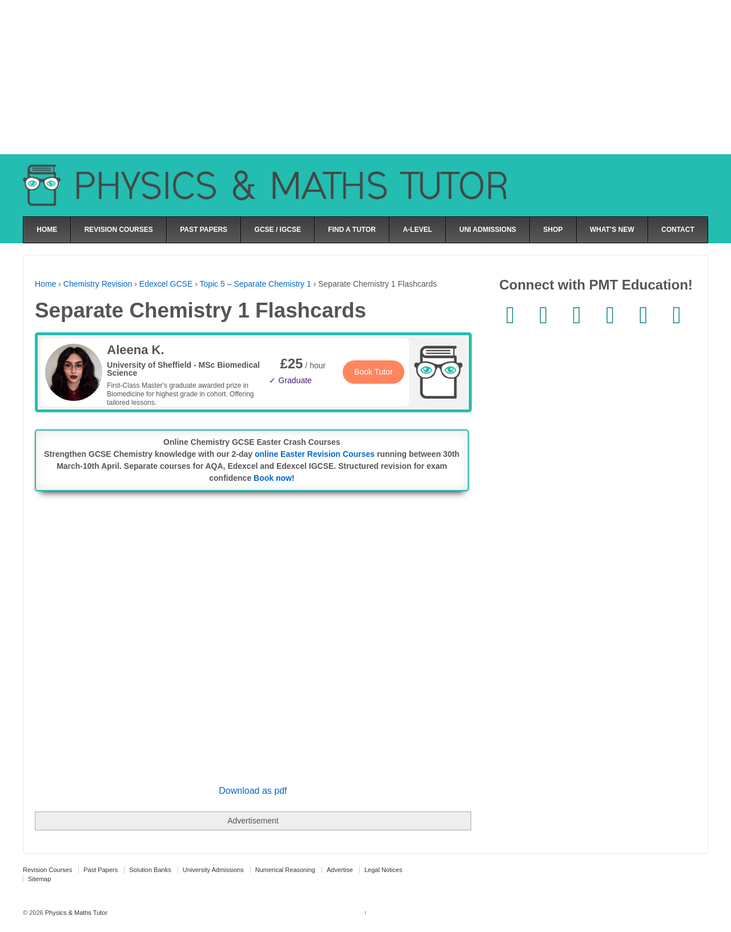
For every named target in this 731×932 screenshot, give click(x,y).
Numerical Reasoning (285, 869)
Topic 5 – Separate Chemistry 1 (255, 283)
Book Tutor (373, 371)
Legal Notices (383, 869)
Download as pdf (253, 791)
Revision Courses (47, 869)
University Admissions (213, 869)
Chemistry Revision (97, 283)
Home (45, 283)
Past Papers (100, 869)
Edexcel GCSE (165, 283)
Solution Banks (150, 869)
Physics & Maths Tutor (75, 912)
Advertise (340, 869)
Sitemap (39, 878)
